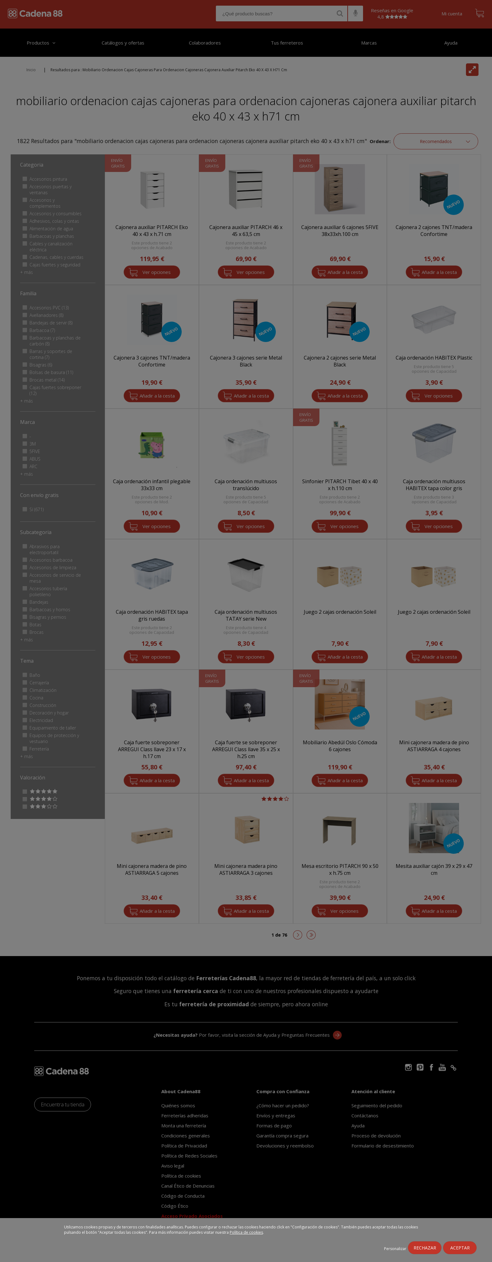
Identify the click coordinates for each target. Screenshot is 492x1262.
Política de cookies (246, 1232)
